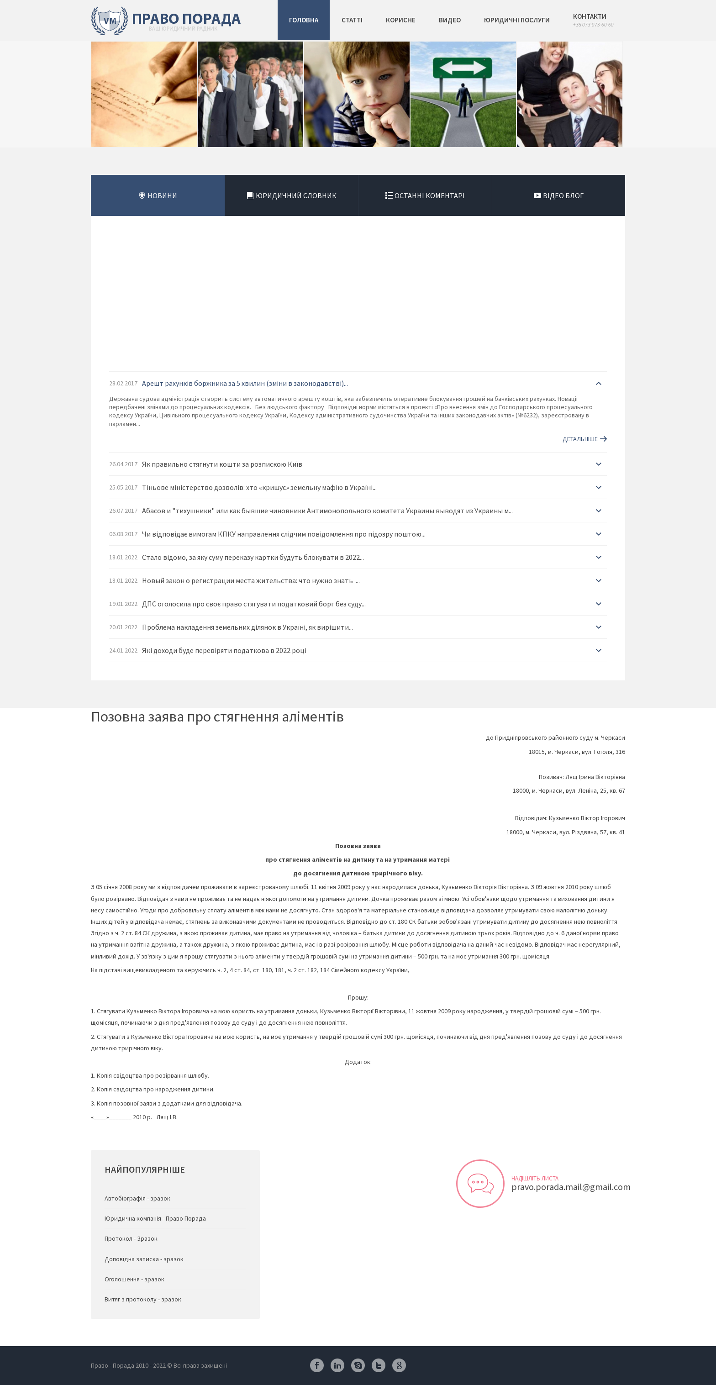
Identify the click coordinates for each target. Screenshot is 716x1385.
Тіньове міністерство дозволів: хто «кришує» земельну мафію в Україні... (259, 487)
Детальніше (580, 439)
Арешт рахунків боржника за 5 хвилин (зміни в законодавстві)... (245, 383)
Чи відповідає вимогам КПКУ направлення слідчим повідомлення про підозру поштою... (284, 533)
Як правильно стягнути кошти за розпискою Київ (222, 464)
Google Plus (399, 1365)
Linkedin (337, 1365)
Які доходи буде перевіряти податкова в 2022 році (224, 650)
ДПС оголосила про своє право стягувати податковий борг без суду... (254, 603)
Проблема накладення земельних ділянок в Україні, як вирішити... (247, 627)
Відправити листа (480, 1183)
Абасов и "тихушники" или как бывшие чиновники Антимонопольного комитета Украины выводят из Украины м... (327, 510)
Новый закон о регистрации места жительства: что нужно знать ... (251, 580)
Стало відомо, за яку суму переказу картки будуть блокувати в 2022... (253, 557)
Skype (358, 1365)
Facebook (317, 1365)
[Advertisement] (358, 303)
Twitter (378, 1365)
